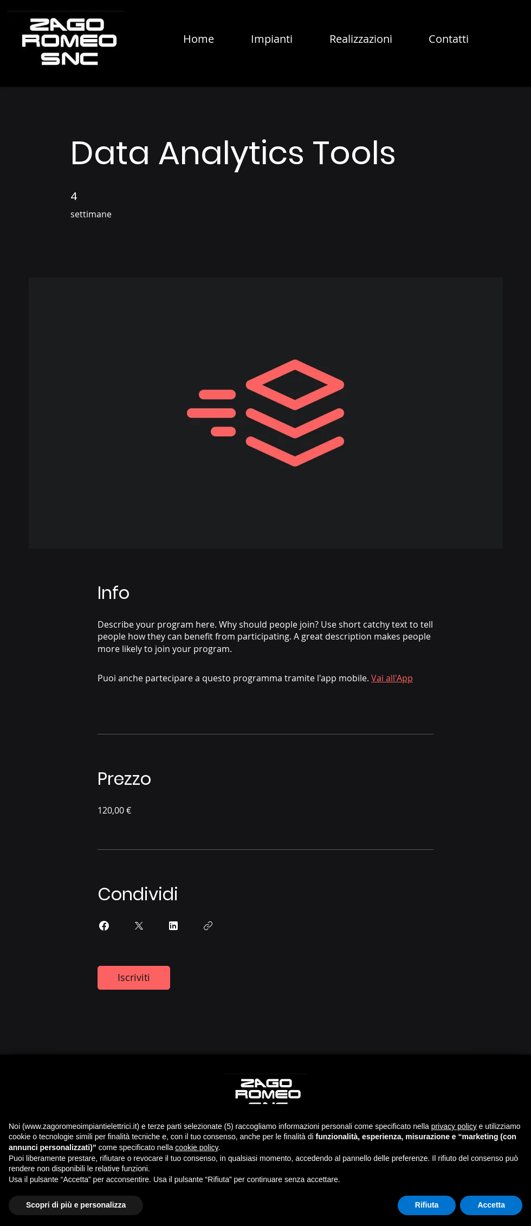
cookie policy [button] (196, 1147)
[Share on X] (138, 925)
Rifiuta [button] (427, 1205)
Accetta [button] (491, 1205)
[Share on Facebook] (104, 925)
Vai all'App (392, 678)
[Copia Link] (208, 925)
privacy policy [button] (454, 1126)
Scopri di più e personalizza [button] (76, 1205)
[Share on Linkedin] (173, 925)
